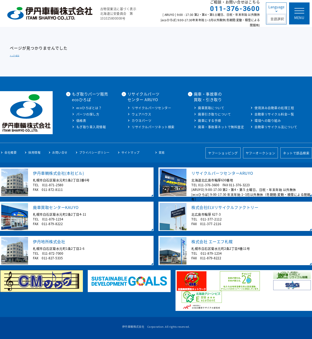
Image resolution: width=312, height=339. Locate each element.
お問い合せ (60, 152)
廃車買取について (211, 107)
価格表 (81, 120)
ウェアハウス (141, 114)
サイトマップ (130, 152)
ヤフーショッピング (223, 153)
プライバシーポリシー (94, 152)
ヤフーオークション (260, 153)
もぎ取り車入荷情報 (91, 126)
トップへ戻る (14, 56)
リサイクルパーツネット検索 (153, 126)
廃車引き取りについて (214, 114)
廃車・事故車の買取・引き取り (208, 96)
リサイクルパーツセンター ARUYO (143, 96)
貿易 (162, 152)
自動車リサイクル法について (275, 126)
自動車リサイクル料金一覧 (274, 114)
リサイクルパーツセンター (151, 107)
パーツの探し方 (87, 114)
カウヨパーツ (141, 120)
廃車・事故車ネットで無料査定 (221, 126)
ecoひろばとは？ (89, 107)
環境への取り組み (267, 120)
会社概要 (10, 152)
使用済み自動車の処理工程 (274, 107)
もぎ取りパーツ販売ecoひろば (90, 96)
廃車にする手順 (209, 120)
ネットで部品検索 (296, 153)
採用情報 (34, 152)
